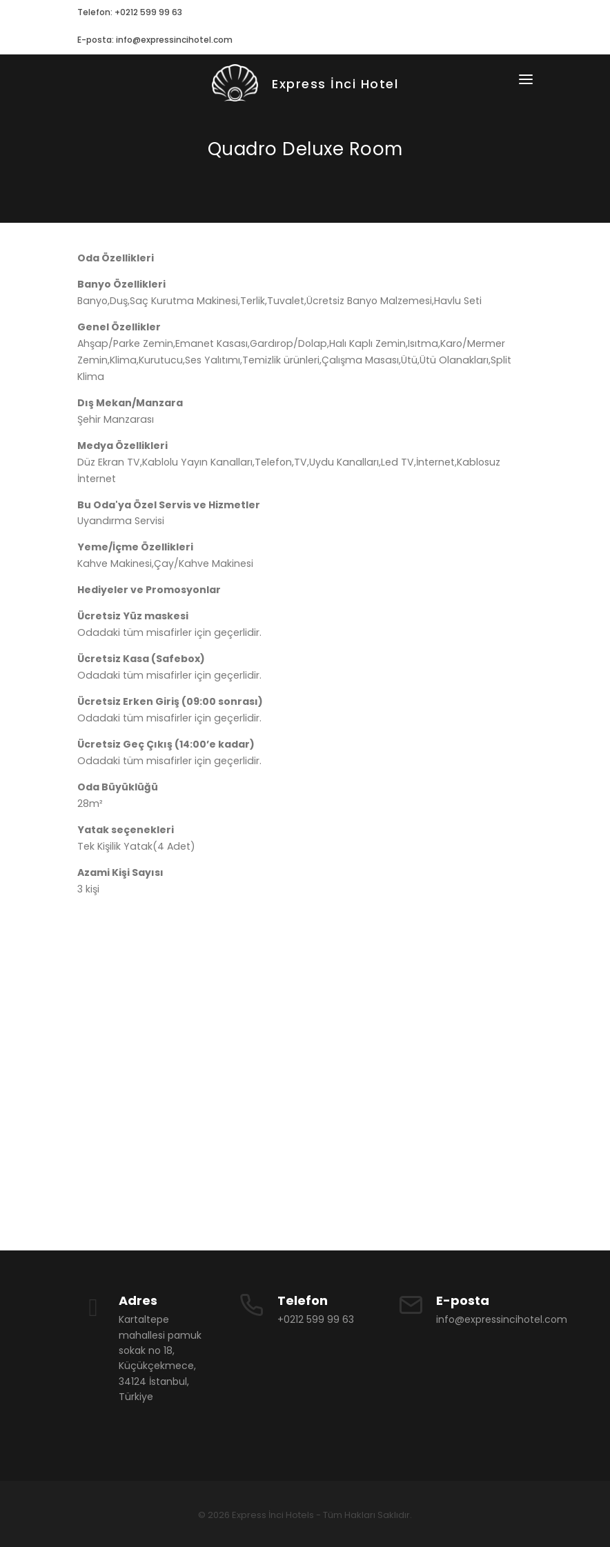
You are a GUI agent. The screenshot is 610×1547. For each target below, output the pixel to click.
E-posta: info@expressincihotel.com (155, 40)
